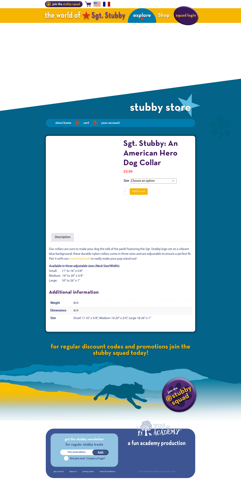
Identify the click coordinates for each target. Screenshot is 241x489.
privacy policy (88, 477)
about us (73, 477)
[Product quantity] (126, 191)
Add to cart (138, 191)
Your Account (110, 123)
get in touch (59, 477)
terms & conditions (107, 477)
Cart (86, 123)
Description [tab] (62, 242)
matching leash (79, 264)
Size (126, 181)
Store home (63, 123)
